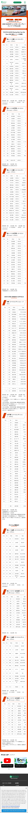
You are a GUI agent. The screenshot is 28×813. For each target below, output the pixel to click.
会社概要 (17, 785)
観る (3, 785)
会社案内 (17, 783)
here (9, 799)
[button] (1, 762)
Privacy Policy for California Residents (11, 806)
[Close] (26, 788)
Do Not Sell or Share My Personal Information (14, 811)
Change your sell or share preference (10, 808)
